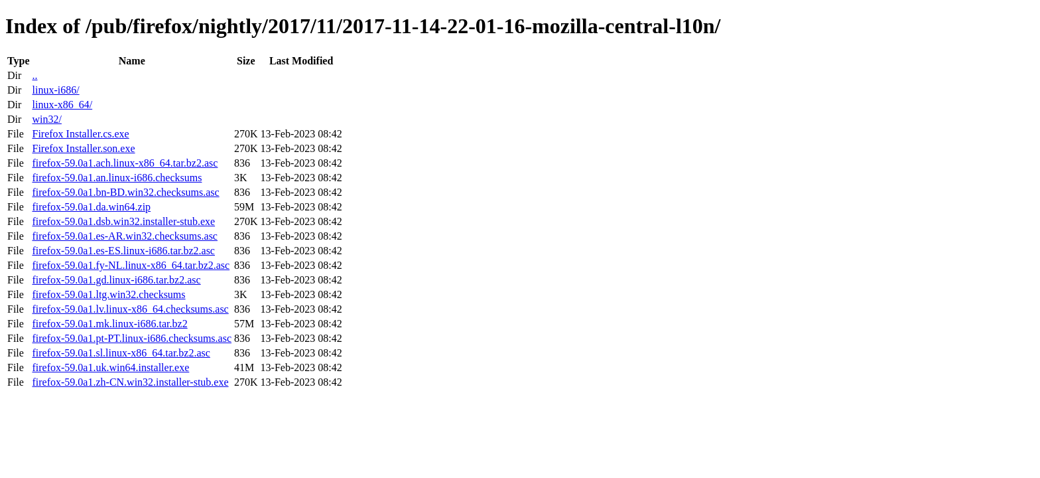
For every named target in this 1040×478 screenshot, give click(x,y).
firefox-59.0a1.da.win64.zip (91, 206)
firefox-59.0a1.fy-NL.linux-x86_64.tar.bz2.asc (130, 265)
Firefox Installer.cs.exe (80, 133)
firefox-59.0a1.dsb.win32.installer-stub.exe (123, 221)
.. (34, 75)
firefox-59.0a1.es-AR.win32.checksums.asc (124, 236)
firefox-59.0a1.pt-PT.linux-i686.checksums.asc (131, 338)
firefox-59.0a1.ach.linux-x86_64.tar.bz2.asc (125, 163)
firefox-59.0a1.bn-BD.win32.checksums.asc (125, 192)
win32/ (46, 119)
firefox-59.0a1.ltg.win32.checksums (108, 294)
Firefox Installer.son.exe (83, 148)
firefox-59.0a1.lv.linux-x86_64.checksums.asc (130, 309)
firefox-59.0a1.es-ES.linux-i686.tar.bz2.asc (123, 250)
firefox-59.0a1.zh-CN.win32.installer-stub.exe (130, 382)
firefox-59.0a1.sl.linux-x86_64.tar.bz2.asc (121, 352)
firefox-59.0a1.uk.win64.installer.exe (110, 367)
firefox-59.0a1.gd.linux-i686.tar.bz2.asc (116, 279)
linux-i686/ (55, 90)
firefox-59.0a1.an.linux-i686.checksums (117, 177)
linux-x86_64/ (62, 104)
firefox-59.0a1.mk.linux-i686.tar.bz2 (109, 323)
